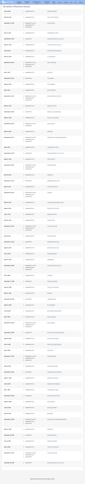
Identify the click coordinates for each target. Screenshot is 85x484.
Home (12, 2)
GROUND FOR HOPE (52, 11)
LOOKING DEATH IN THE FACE (54, 372)
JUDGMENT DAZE (51, 299)
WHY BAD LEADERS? (52, 253)
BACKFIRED (50, 131)
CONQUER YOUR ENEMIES (53, 384)
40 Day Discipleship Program (37, 2)
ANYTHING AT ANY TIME (53, 247)
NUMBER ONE (50, 259)
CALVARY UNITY (51, 220)
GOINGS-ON (50, 175)
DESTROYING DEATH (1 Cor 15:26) (55, 39)
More (71, 2)
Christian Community (19, 2)
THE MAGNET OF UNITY (53, 33)
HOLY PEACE (50, 350)
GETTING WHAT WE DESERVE (54, 50)
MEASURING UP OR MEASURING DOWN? (57, 137)
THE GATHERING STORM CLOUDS (55, 202)
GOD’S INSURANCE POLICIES (54, 96)
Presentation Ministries (9, 2)
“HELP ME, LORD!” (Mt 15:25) (54, 44)
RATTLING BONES (51, 90)
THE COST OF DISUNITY (53, 17)
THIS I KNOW (50, 78)
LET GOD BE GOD (51, 56)
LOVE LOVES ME (51, 159)
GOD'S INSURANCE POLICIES (54, 265)
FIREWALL (49, 192)
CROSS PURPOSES (51, 62)
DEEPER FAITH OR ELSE (53, 378)
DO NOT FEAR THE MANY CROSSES (55, 332)
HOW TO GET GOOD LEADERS (54, 344)
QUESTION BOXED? (52, 435)
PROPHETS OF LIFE (52, 106)
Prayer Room (54, 2)
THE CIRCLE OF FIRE (52, 226)
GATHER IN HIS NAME (52, 366)
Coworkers (59, 2)
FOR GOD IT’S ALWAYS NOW (54, 111)
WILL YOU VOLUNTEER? (53, 117)
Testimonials (66, 2)
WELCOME (49, 72)
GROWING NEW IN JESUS (53, 181)
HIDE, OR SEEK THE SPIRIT (53, 395)
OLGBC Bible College (47, 2)
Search (75, 2)
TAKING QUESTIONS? (52, 281)
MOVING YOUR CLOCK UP (53, 208)
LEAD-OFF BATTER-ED (52, 186)
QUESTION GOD (51, 23)
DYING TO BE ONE (51, 236)
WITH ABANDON (51, 84)
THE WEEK (49, 275)
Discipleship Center (27, 2)
